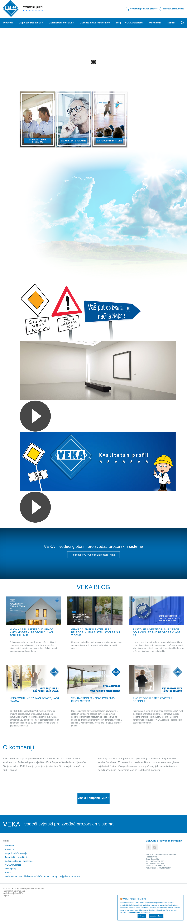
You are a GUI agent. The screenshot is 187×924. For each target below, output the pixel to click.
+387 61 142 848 (157, 887)
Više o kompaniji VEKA (93, 822)
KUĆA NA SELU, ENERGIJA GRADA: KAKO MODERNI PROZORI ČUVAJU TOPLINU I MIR (30, 643)
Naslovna (7, 869)
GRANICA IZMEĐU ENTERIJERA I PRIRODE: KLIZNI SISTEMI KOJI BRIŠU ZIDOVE (93, 643)
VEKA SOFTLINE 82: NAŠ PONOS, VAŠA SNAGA (30, 723)
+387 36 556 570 (157, 885)
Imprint (6, 919)
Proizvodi (9, 23)
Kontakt (171, 23)
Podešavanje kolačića (13, 917)
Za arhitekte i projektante (62, 23)
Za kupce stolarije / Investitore (96, 23)
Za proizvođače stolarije (32, 23)
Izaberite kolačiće (156, 916)
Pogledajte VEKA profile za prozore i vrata (93, 555)
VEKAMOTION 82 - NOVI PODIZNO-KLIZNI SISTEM (96, 723)
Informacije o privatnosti (14, 914)
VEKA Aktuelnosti (135, 23)
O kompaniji (156, 23)
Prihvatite (141, 916)
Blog (118, 23)
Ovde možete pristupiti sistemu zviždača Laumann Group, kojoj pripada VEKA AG (40, 900)
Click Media (38, 912)
